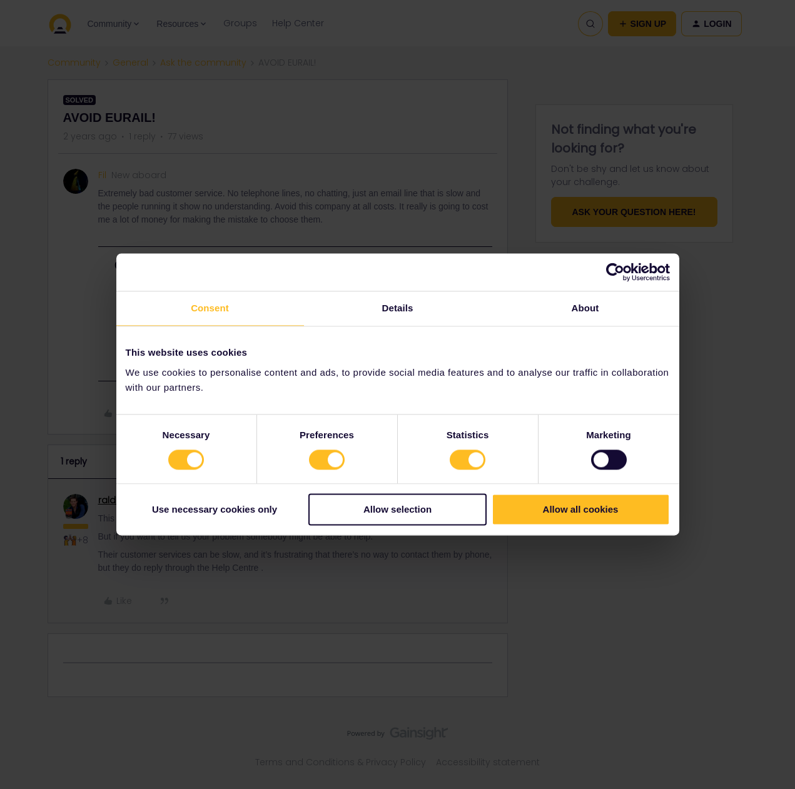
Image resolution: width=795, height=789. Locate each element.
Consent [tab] (210, 308)
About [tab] (585, 308)
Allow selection (397, 510)
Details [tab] (397, 308)
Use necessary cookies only (214, 510)
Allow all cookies (581, 510)
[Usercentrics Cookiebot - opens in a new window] (615, 272)
